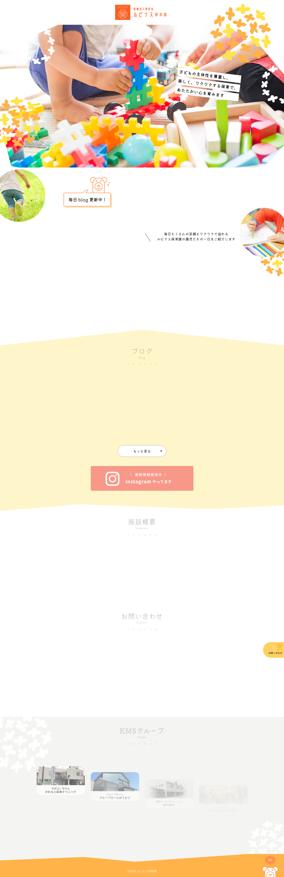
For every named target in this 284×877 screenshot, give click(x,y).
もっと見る (142, 450)
